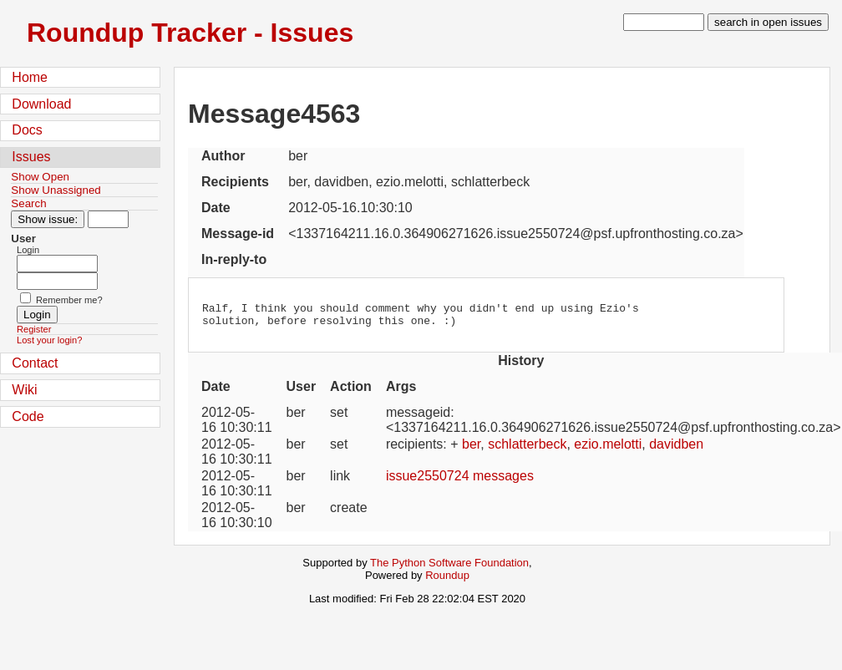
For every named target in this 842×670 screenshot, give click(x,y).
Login (28, 250)
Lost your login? (49, 340)
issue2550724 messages (460, 481)
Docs (27, 130)
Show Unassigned (55, 190)
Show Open (40, 176)
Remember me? (69, 300)
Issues (31, 157)
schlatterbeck (527, 449)
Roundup (447, 580)
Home (30, 77)
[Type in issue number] (108, 219)
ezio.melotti (608, 449)
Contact (35, 363)
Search (28, 203)
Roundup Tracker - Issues (190, 33)
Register (34, 329)
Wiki (24, 390)
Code (27, 416)
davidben (676, 449)
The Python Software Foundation (449, 567)
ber (471, 449)
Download (41, 104)
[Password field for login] (57, 281)
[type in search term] (663, 22)
